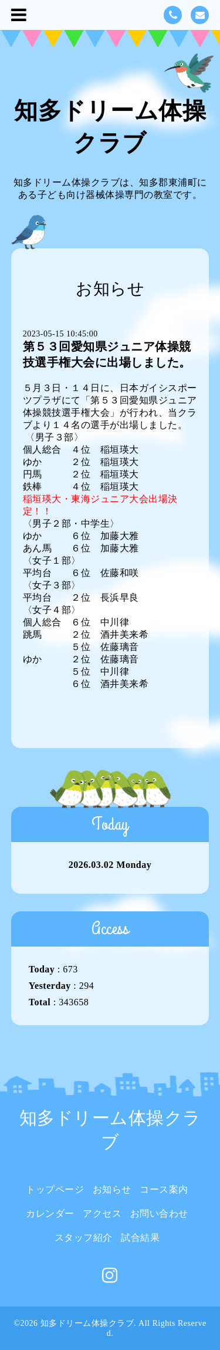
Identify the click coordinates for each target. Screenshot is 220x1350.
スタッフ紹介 (84, 1238)
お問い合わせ (159, 1213)
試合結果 (140, 1238)
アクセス (102, 1213)
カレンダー (50, 1213)
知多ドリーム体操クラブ (87, 1323)
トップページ (55, 1189)
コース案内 (164, 1189)
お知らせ (112, 1189)
